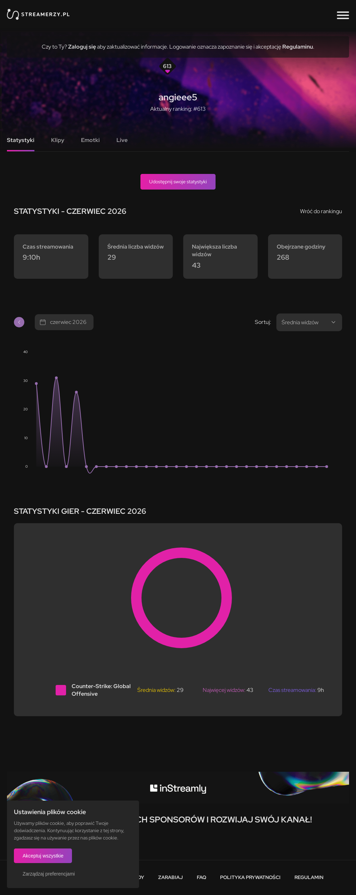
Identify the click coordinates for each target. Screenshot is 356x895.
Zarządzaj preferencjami (49, 874)
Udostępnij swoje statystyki (178, 181)
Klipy (57, 140)
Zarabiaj (170, 877)
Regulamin (308, 877)
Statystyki (20, 140)
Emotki (90, 140)
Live (122, 140)
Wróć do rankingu (321, 211)
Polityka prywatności (250, 877)
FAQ (201, 877)
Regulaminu (297, 46)
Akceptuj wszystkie (43, 856)
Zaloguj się (82, 46)
